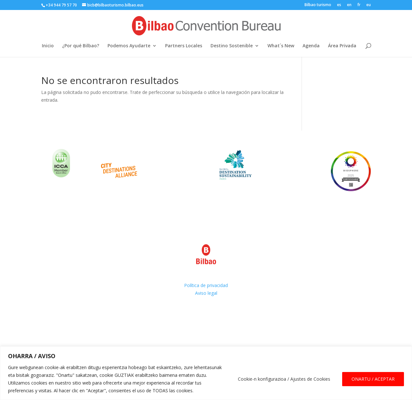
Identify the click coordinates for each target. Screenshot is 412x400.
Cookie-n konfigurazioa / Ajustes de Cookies (284, 379)
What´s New (280, 46)
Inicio (48, 46)
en (349, 5)
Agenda (311, 46)
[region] (206, 373)
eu (368, 5)
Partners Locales (183, 46)
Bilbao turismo (317, 5)
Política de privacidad (206, 285)
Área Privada (342, 46)
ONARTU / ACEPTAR (373, 379)
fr (358, 5)
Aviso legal (206, 293)
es (339, 5)
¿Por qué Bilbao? (80, 46)
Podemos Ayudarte (129, 46)
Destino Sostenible (232, 46)
